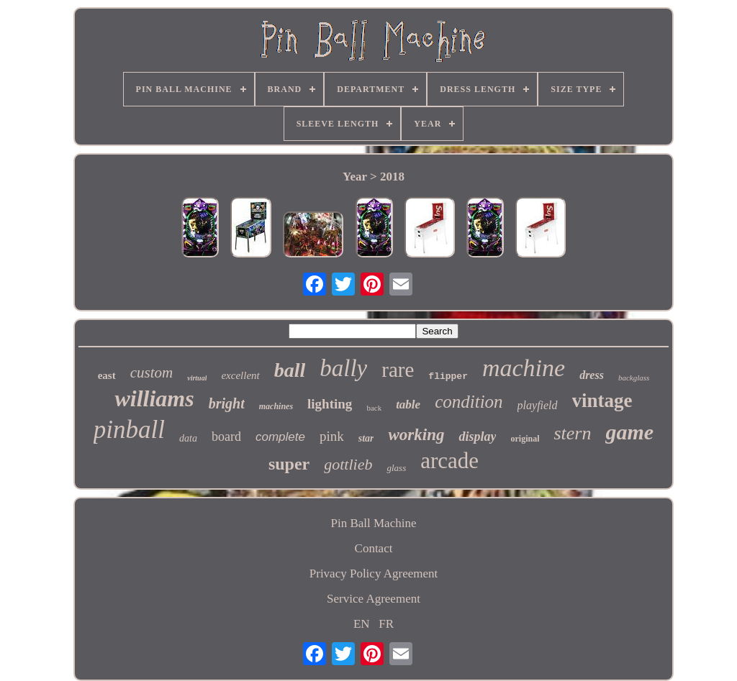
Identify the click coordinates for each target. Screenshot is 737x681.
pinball (129, 430)
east (107, 375)
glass (396, 467)
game (629, 432)
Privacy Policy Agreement (373, 573)
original (524, 439)
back (373, 407)
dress (591, 375)
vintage (602, 400)
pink (332, 436)
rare (397, 369)
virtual (197, 378)
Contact (374, 548)
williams (154, 398)
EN (361, 624)
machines (276, 406)
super (288, 463)
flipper (448, 376)
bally (343, 368)
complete (280, 437)
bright (227, 403)
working (416, 435)
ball (290, 370)
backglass (633, 377)
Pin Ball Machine (374, 523)
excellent (240, 375)
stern (572, 433)
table (408, 404)
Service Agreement (373, 598)
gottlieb (348, 464)
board (226, 436)
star (366, 438)
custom (151, 372)
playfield (537, 405)
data (188, 438)
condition (468, 401)
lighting (329, 403)
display (477, 436)
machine (523, 368)
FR (386, 624)
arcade (449, 460)
